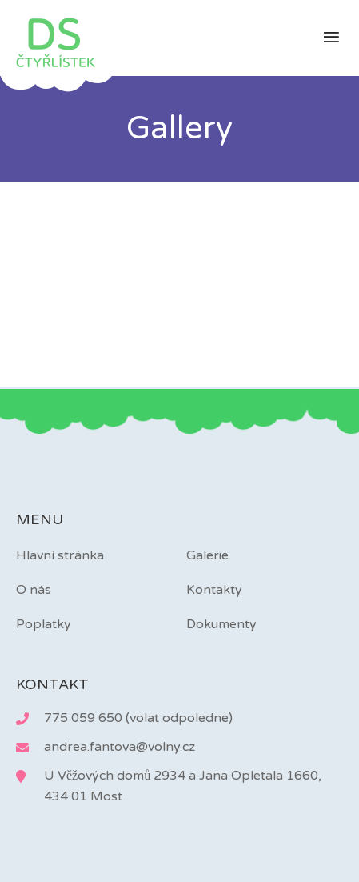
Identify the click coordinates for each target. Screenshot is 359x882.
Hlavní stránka (60, 555)
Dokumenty (221, 624)
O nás (33, 590)
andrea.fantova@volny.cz (119, 747)
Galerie (207, 555)
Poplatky (43, 624)
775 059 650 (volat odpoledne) (138, 718)
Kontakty (214, 590)
